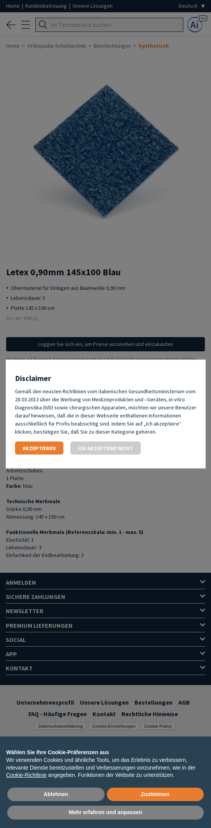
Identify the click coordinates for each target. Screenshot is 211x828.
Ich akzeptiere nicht (105, 448)
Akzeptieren (39, 448)
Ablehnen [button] (55, 794)
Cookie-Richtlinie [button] (26, 775)
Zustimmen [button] (155, 794)
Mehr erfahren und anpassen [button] (105, 812)
